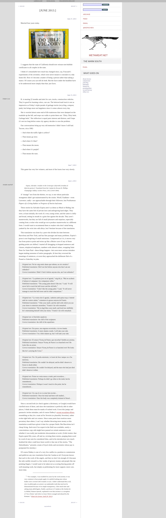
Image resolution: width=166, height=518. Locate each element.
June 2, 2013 (72, 181)
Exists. (85, 67)
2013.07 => (74, 6)
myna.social (51, 1)
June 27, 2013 (71, 19)
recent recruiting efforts (65, 412)
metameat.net (98, 55)
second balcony (87, 90)
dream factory (87, 79)
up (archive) (47, 506)
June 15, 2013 (71, 95)
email (85, 23)
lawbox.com (38, 1)
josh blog (85, 83)
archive (86, 14)
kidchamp (86, 84)
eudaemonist (86, 81)
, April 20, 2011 (42, 496)
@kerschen (88, 27)
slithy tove (86, 92)
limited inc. (86, 86)
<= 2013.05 (21, 6)
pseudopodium (87, 88)
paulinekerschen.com (67, 1)
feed (85, 19)
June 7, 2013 (72, 165)
